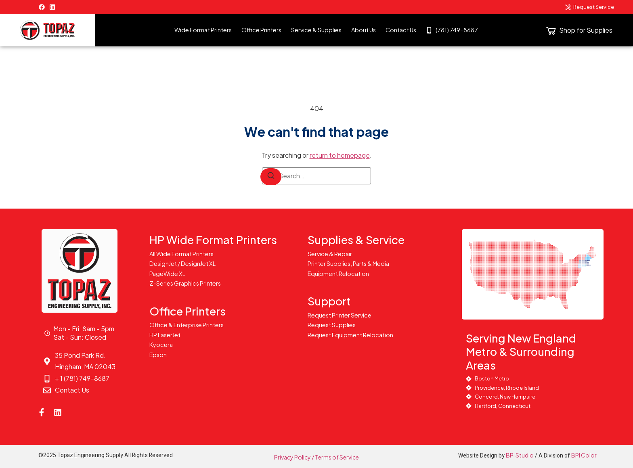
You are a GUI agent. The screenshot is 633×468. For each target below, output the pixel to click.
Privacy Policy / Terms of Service (316, 457)
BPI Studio (520, 455)
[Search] (270, 176)
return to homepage (340, 155)
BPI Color (584, 455)
